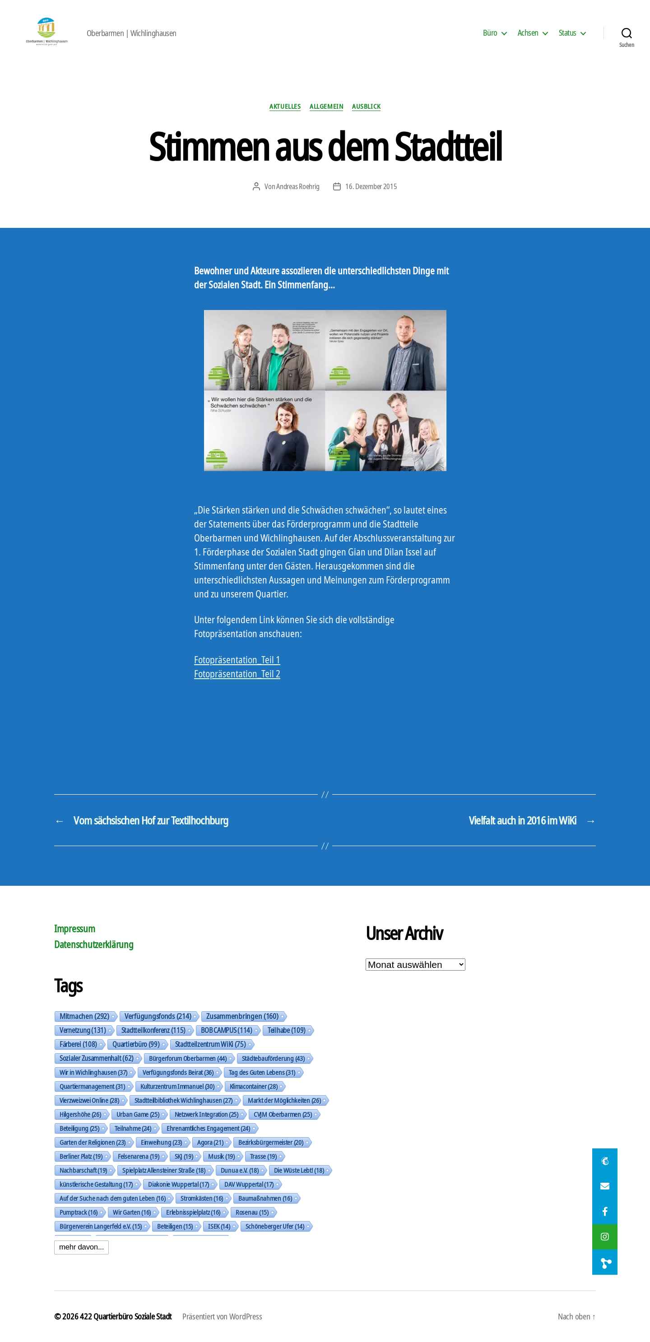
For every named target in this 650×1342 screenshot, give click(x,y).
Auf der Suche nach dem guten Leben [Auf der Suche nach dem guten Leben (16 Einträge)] (112, 1198)
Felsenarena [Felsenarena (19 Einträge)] (138, 1156)
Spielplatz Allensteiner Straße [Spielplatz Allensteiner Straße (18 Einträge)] (163, 1170)
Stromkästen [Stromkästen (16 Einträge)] (202, 1198)
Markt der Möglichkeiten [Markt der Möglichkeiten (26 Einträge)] (284, 1100)
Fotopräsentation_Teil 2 (237, 673)
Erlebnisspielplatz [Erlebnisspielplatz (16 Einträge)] (193, 1212)
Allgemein (326, 106)
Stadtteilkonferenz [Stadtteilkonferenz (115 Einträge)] (153, 1030)
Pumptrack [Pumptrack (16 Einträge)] (79, 1212)
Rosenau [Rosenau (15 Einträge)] (252, 1212)
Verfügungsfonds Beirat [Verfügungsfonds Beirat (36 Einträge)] (178, 1072)
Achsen (528, 33)
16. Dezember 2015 (371, 186)
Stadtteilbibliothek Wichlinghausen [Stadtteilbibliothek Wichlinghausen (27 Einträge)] (183, 1100)
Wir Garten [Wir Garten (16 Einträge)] (132, 1212)
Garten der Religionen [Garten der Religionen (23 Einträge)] (92, 1142)
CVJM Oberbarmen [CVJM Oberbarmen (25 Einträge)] (283, 1114)
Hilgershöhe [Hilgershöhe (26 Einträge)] (80, 1114)
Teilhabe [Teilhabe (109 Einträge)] (287, 1030)
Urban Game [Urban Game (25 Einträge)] (137, 1114)
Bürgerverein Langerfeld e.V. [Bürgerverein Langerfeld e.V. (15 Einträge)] (101, 1226)
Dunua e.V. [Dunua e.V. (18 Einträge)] (240, 1170)
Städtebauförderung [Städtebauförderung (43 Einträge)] (273, 1058)
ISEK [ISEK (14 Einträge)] (219, 1226)
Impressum (74, 928)
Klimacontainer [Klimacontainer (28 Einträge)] (254, 1086)
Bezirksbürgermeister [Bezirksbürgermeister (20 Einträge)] (270, 1142)
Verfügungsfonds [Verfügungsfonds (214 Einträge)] (158, 1016)
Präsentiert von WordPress (222, 1316)
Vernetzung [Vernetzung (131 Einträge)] (83, 1030)
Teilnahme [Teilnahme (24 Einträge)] (133, 1128)
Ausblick (366, 106)
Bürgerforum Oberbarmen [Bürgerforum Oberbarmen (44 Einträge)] (188, 1058)
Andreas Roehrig (298, 186)
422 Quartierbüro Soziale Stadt (126, 1316)
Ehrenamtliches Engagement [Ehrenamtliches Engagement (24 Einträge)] (208, 1128)
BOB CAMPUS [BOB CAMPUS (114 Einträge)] (226, 1030)
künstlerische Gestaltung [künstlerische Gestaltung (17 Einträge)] (96, 1184)
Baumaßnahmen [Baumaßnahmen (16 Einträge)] (265, 1198)
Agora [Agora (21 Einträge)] (210, 1142)
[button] (605, 1262)
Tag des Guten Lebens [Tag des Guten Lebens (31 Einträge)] (262, 1072)
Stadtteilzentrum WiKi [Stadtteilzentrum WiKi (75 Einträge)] (210, 1044)
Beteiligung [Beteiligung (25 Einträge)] (79, 1128)
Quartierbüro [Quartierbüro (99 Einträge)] (135, 1044)
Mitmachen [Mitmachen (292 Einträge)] (84, 1016)
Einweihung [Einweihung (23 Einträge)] (161, 1142)
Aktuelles (285, 106)
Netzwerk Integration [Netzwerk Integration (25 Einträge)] (206, 1114)
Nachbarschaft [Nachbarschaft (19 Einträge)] (83, 1170)
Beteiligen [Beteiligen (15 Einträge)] (175, 1226)
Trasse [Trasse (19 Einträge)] (263, 1156)
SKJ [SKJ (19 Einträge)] (184, 1156)
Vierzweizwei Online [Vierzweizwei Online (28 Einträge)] (89, 1100)
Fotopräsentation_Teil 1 (237, 659)
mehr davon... (81, 1247)
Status (567, 33)
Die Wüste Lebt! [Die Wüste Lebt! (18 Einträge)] (299, 1170)
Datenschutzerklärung (94, 944)
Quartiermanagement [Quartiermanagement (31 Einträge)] (92, 1086)
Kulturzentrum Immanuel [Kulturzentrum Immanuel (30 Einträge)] (177, 1086)
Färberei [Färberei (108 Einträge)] (78, 1044)
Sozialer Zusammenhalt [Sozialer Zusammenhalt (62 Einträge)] (97, 1058)
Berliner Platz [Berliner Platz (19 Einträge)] (81, 1156)
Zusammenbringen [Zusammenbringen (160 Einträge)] (242, 1016)
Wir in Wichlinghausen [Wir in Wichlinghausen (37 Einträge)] (93, 1072)
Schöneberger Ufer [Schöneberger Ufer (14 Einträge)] (275, 1226)
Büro (490, 33)
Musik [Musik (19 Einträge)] (221, 1156)
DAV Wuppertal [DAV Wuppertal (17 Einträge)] (249, 1184)
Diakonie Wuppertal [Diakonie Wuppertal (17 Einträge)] (178, 1184)
